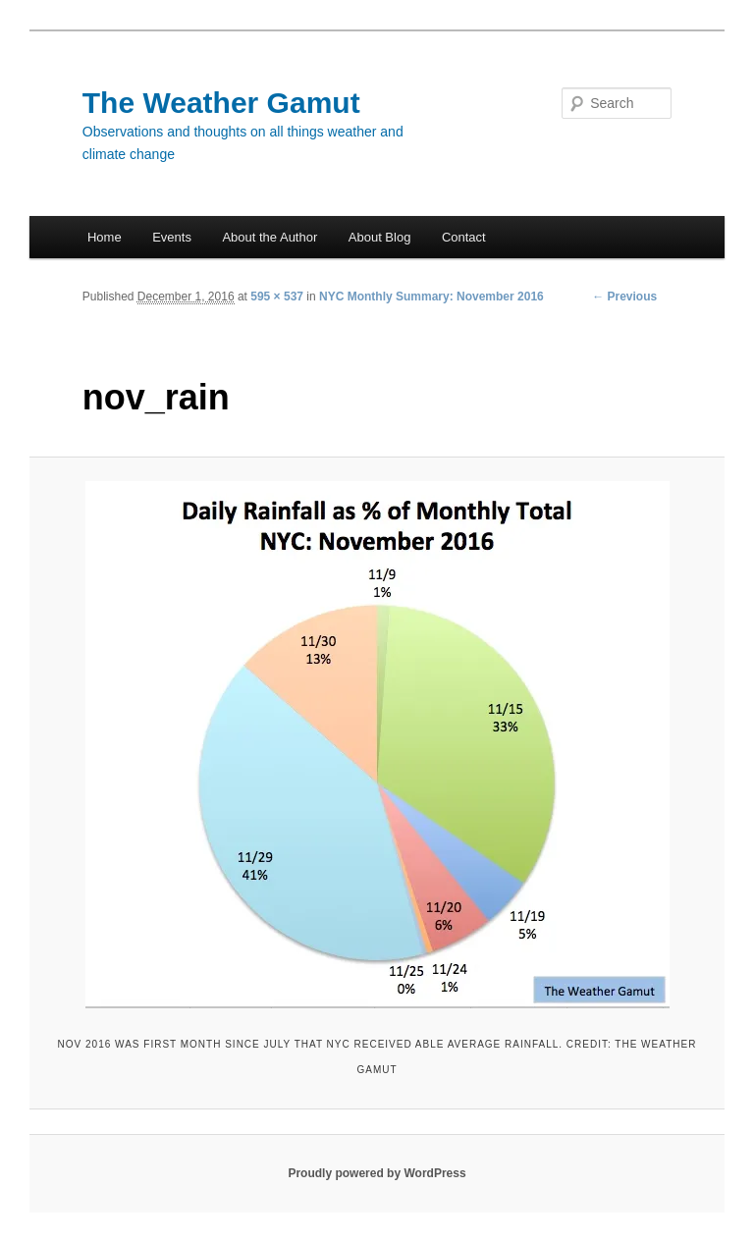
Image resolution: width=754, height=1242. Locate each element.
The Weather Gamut (221, 102)
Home (104, 237)
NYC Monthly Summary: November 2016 (431, 296)
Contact (464, 237)
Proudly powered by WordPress (376, 1173)
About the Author (269, 237)
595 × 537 (276, 296)
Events (171, 237)
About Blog (380, 237)
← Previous (624, 296)
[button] (377, 744)
